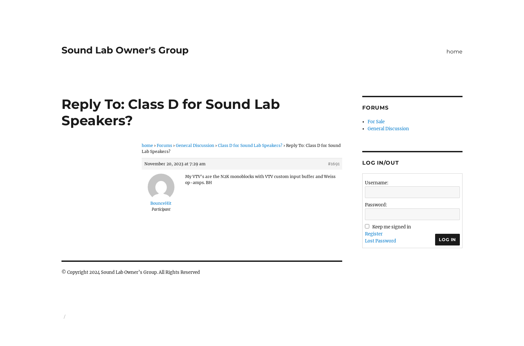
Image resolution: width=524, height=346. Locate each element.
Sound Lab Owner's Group (124, 50)
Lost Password (380, 241)
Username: (376, 183)
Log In (447, 239)
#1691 (334, 163)
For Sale (376, 122)
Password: (376, 205)
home (454, 51)
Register (374, 234)
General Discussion (195, 145)
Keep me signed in (391, 227)
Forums (164, 145)
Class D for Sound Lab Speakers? (250, 145)
